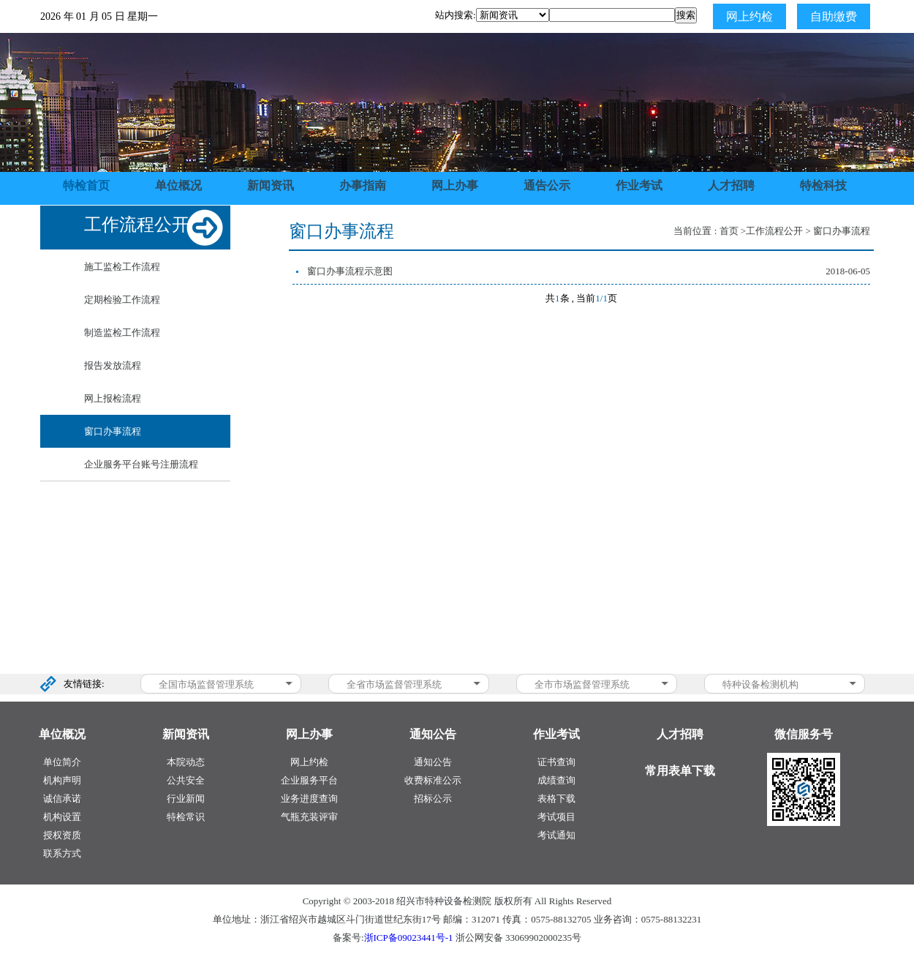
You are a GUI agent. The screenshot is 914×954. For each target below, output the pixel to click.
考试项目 (556, 816)
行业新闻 (186, 798)
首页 (729, 230)
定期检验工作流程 (122, 299)
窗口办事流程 (112, 431)
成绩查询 (556, 780)
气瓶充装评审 (309, 816)
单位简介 (62, 761)
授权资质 (62, 835)
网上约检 (749, 16)
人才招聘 (731, 185)
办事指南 (362, 185)
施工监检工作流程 (122, 266)
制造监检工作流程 (122, 332)
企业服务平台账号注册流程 (141, 464)
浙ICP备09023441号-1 (408, 937)
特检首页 (86, 185)
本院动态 (186, 761)
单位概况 (178, 185)
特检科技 (823, 185)
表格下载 (556, 798)
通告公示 (547, 185)
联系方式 (62, 853)
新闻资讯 (270, 185)
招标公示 (433, 798)
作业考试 (639, 185)
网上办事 (454, 185)
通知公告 (433, 761)
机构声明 (62, 780)
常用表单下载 (680, 771)
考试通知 (556, 835)
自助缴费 (833, 16)
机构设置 (62, 816)
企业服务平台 (309, 780)
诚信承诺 (62, 798)
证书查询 (556, 761)
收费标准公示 (432, 780)
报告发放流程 (112, 365)
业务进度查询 (309, 798)
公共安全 (186, 780)
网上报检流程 (112, 398)
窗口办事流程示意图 (350, 271)
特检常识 (186, 816)
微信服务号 (803, 734)
